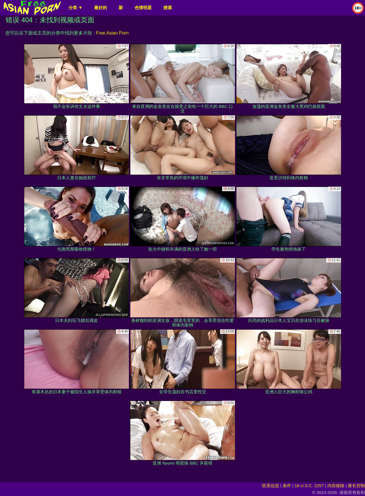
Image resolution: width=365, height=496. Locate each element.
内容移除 (335, 485)
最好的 (100, 7)
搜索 (167, 7)
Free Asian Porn (112, 33)
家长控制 (356, 485)
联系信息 (270, 485)
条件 (287, 485)
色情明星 (143, 7)
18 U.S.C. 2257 (309, 485)
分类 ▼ (75, 7)
